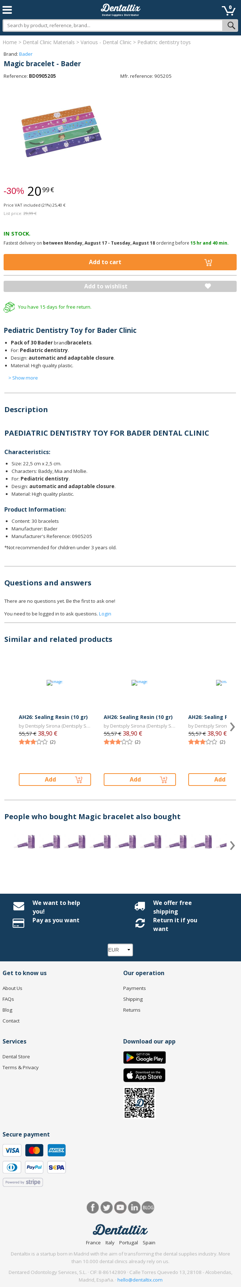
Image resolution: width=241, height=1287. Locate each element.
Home (10, 42)
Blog (7, 1010)
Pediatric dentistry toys (164, 42)
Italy (110, 1242)
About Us (12, 988)
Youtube (120, 1207)
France (93, 1242)
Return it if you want (175, 924)
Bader (26, 54)
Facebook (93, 1207)
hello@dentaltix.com (140, 1280)
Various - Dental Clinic (106, 42)
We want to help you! (56, 907)
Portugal (128, 1242)
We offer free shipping (172, 907)
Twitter (106, 1207)
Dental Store (16, 1056)
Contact (11, 1020)
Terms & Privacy (21, 1067)
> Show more (23, 377)
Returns (132, 1010)
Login (105, 613)
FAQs (8, 999)
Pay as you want (56, 920)
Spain (149, 1242)
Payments (134, 988)
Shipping (133, 999)
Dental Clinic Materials (49, 42)
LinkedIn (134, 1207)
